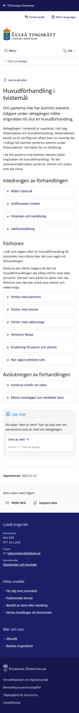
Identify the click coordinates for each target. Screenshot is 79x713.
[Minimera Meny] (11, 50)
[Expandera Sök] (69, 50)
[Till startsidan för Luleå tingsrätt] (29, 33)
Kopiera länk (45, 503)
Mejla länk (16, 503)
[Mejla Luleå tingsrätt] (22, 553)
